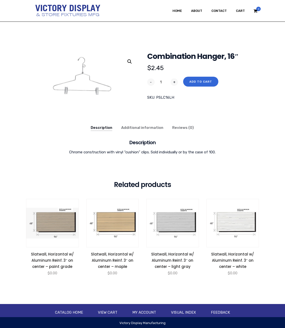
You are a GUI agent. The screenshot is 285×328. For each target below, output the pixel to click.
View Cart (107, 312)
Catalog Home (69, 312)
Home (177, 11)
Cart (240, 11)
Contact (219, 11)
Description (101, 127)
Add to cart (200, 81)
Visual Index (183, 312)
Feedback (220, 312)
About (196, 11)
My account (144, 312)
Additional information (142, 127)
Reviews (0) (183, 127)
